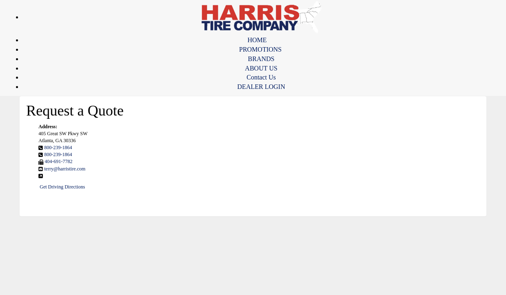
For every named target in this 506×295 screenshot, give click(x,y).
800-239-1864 (58, 147)
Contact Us (261, 77)
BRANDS (261, 58)
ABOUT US (261, 68)
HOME (257, 39)
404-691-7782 (58, 161)
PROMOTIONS (260, 49)
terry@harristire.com (65, 169)
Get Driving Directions (62, 187)
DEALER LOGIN (261, 86)
